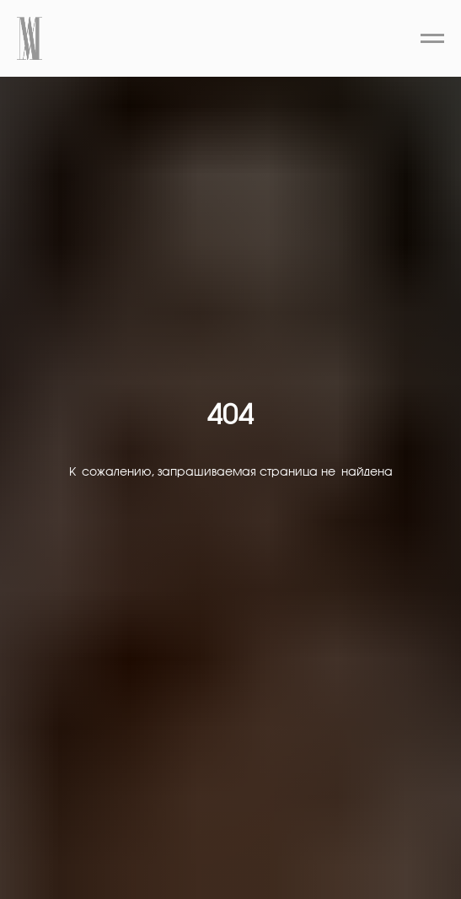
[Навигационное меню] (432, 39)
